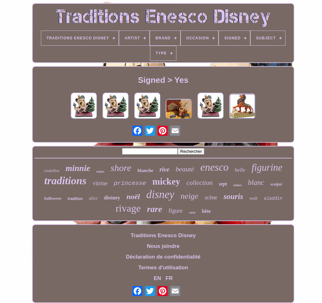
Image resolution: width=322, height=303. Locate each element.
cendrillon (51, 171)
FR (169, 278)
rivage (128, 208)
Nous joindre (163, 246)
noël (133, 196)
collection (199, 182)
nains (100, 171)
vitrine (100, 183)
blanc (256, 182)
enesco (214, 167)
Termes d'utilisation (163, 268)
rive (164, 169)
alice (93, 198)
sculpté (276, 184)
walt (253, 198)
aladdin (273, 198)
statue (237, 185)
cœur (192, 212)
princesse (130, 183)
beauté (184, 169)
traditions (65, 180)
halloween (52, 198)
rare (154, 209)
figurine (267, 167)
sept (223, 183)
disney (160, 194)
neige (189, 196)
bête (206, 211)
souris (233, 196)
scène (211, 197)
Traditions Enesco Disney (163, 235)
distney (112, 198)
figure (176, 210)
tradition (75, 199)
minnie (78, 168)
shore (121, 168)
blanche (145, 170)
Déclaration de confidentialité (163, 257)
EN (157, 278)
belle (240, 170)
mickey (166, 181)
